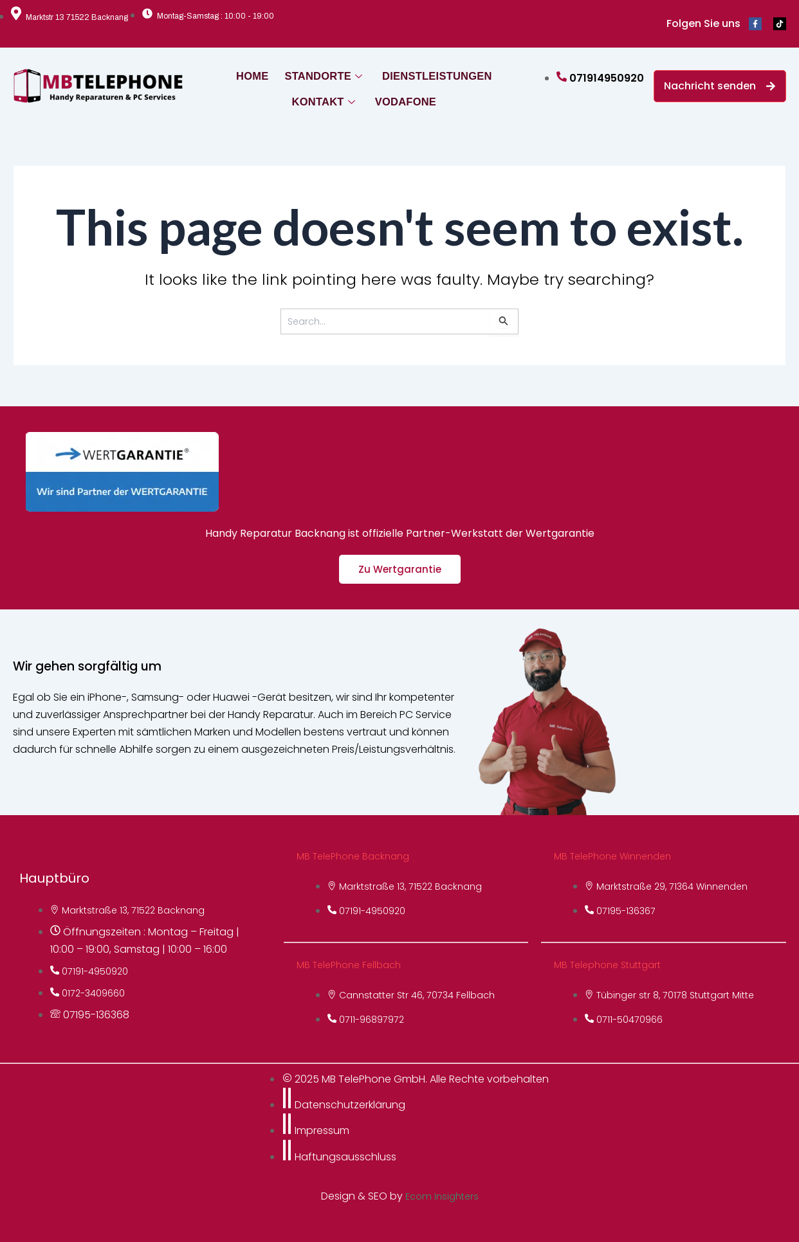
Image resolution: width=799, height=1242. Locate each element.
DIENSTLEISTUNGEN (432, 73)
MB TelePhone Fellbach (353, 964)
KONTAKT (322, 98)
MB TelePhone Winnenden (618, 856)
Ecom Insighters (442, 1196)
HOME (255, 73)
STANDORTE (324, 73)
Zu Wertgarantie (399, 569)
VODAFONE (401, 98)
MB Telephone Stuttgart (613, 964)
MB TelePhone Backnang (358, 856)
